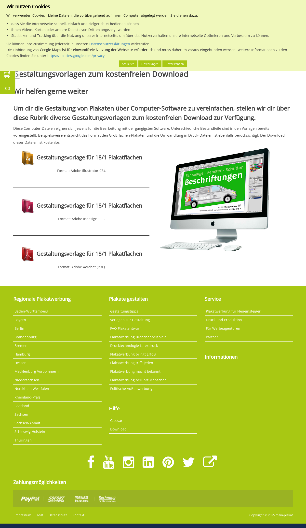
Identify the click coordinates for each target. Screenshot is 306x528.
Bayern (20, 319)
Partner (212, 337)
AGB (40, 515)
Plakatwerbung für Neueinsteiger (233, 311)
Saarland (21, 405)
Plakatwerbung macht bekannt (135, 371)
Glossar (116, 420)
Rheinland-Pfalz (27, 397)
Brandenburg (25, 337)
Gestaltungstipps (124, 311)
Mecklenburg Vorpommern (36, 371)
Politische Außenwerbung (131, 388)
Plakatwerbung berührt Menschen (138, 380)
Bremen (20, 345)
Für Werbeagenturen (223, 328)
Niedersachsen (26, 380)
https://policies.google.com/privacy (76, 55)
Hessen (20, 362)
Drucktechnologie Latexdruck (134, 345)
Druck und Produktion (224, 319)
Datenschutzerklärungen (109, 44)
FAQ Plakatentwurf (125, 328)
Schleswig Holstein (29, 431)
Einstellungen (150, 64)
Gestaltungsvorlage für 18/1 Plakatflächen (89, 157)
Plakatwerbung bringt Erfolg (133, 354)
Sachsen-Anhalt (27, 423)
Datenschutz (58, 515)
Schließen (128, 64)
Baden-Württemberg (31, 311)
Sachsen (21, 414)
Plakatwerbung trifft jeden (131, 362)
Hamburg (22, 354)
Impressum (22, 515)
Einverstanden (174, 64)
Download (118, 429)
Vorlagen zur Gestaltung (130, 319)
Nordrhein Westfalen (31, 388)
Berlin (19, 328)
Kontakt (78, 515)
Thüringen (23, 440)
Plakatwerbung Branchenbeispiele (138, 337)
